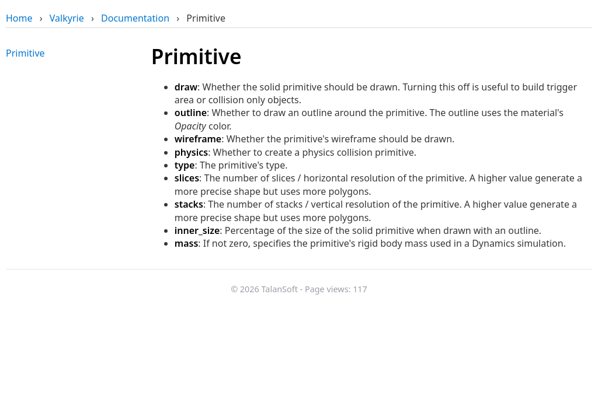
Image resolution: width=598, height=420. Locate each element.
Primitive (25, 53)
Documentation (135, 18)
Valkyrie (67, 18)
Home (19, 18)
